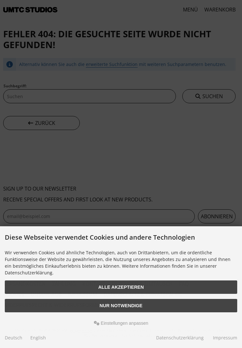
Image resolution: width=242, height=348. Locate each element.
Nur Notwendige (121, 305)
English (38, 338)
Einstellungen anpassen (121, 323)
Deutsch (13, 338)
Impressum (225, 338)
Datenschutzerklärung (180, 338)
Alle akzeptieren (121, 287)
